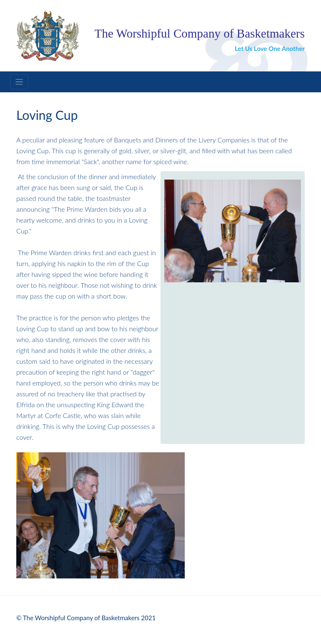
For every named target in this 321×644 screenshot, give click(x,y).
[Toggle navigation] (19, 81)
